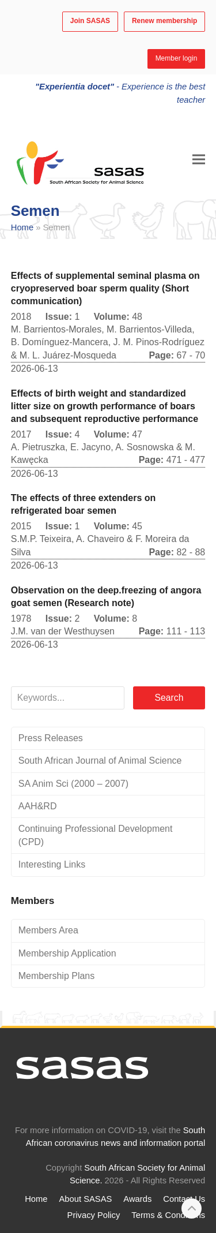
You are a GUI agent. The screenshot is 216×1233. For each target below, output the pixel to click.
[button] (198, 159)
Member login (177, 58)
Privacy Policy (93, 1215)
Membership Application (67, 953)
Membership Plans (56, 976)
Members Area (48, 930)
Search (168, 698)
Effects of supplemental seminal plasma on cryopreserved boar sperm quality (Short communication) (105, 288)
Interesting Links (52, 864)
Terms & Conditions (168, 1215)
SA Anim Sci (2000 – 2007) (73, 784)
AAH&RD (37, 806)
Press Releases (50, 738)
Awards (137, 1199)
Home (22, 227)
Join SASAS (90, 21)
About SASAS (85, 1199)
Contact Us (184, 1199)
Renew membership (164, 21)
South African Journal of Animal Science (100, 760)
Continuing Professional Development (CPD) (95, 835)
